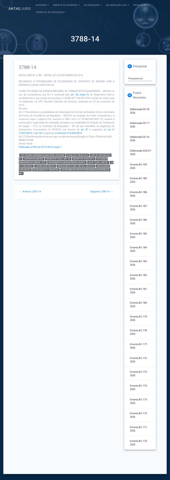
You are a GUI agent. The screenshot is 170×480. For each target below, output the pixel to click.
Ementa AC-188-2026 (139, 194)
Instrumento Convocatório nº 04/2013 (66, 162)
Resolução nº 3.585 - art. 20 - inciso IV (76, 166)
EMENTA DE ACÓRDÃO (65, 5)
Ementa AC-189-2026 (139, 180)
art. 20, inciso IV (79, 94)
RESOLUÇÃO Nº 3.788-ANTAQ (46, 170)
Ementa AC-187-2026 (139, 208)
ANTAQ (19, 8)
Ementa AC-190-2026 (139, 166)
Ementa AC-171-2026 (139, 429)
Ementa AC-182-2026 (139, 277)
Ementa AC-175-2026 (139, 374)
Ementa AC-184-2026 (139, 249)
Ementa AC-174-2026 (139, 387)
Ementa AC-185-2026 (139, 235)
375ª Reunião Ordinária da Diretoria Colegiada (42, 155)
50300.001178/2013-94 (77, 155)
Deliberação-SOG (116, 5)
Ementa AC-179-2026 (139, 318)
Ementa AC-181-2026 (139, 291)
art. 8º (84, 129)
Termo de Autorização (50, 12)
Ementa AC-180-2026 (139, 304)
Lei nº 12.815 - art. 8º (98, 162)
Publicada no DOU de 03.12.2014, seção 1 (40, 147)
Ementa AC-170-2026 (139, 443)
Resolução (140, 5)
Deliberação (92, 5)
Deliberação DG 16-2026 (140, 139)
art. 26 (38, 133)
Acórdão (41, 5)
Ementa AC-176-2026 (139, 360)
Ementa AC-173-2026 (139, 401)
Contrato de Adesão (33, 159)
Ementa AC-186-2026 (139, 222)
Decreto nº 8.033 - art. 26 (58, 159)
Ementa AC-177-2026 (139, 346)
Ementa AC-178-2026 (139, 332)
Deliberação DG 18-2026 (140, 111)
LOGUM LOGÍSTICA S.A (45, 166)
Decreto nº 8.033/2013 (70, 133)
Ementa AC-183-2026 (139, 263)
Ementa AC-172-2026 (139, 415)
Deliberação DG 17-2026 (140, 125)
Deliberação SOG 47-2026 (141, 152)
